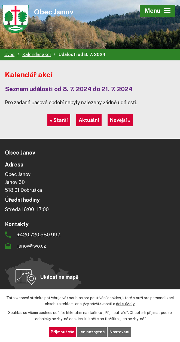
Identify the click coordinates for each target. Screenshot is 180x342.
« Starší (59, 120)
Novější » (120, 120)
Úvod (9, 54)
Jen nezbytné (92, 332)
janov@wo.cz (31, 246)
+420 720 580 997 (38, 235)
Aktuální (89, 120)
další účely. (125, 304)
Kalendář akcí (36, 54)
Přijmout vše (62, 332)
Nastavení (119, 332)
